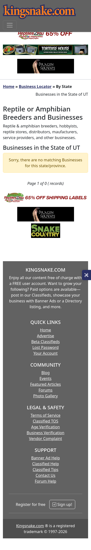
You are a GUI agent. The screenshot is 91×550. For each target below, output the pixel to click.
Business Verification (45, 432)
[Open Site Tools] (86, 275)
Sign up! (62, 504)
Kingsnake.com (30, 525)
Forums (45, 390)
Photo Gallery (45, 396)
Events (45, 378)
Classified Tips (45, 469)
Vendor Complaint (45, 438)
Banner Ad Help (45, 458)
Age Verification (45, 427)
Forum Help (45, 481)
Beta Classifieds (45, 341)
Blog (45, 372)
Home (8, 86)
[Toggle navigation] (10, 25)
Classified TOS (45, 421)
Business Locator (35, 86)
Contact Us (45, 475)
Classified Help (45, 463)
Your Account (45, 353)
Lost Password (45, 347)
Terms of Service (45, 415)
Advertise (45, 335)
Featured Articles (45, 384)
